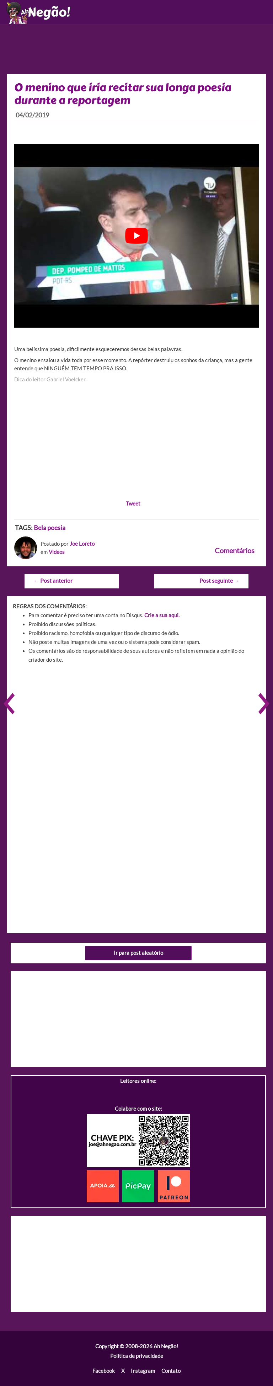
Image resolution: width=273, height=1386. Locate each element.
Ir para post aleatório (138, 953)
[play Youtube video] (136, 236)
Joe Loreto (82, 544)
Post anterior (53, 580)
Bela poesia (49, 527)
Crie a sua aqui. (162, 615)
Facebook (103, 1371)
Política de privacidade (136, 1356)
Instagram (143, 1371)
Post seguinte (219, 580)
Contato (171, 1371)
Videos (57, 552)
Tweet (133, 504)
